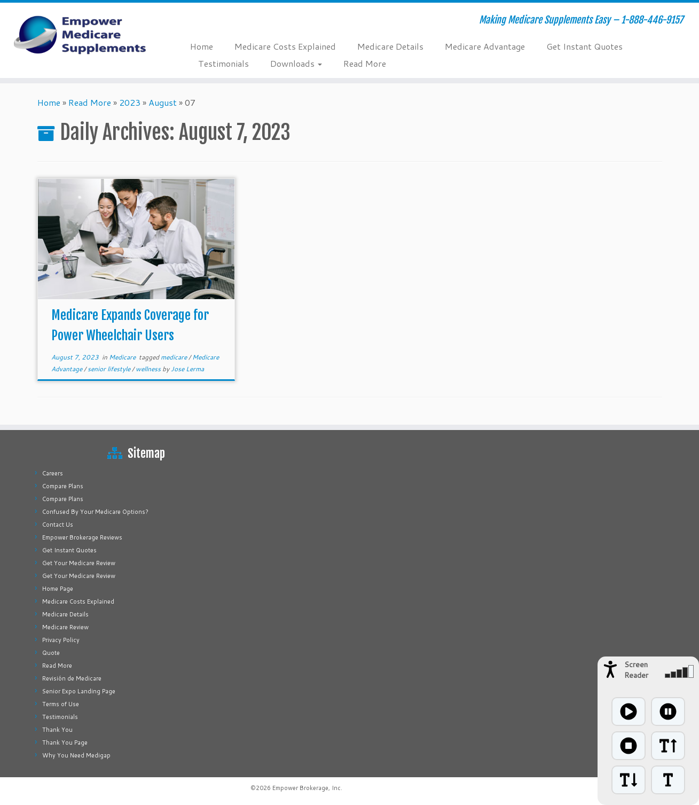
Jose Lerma (187, 368)
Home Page (57, 588)
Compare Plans (62, 486)
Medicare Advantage (485, 46)
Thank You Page (65, 742)
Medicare (123, 357)
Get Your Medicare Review (78, 563)
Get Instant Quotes (584, 46)
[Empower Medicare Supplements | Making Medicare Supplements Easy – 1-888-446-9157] (80, 34)
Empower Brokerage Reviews (82, 537)
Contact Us (57, 524)
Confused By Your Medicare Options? (95, 511)
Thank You (57, 729)
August (162, 102)
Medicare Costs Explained (285, 46)
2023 (129, 102)
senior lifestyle (110, 368)
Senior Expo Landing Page (78, 691)
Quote (51, 652)
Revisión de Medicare (71, 678)
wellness (149, 368)
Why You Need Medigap (76, 755)
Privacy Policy (61, 640)
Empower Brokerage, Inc (306, 788)
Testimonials (223, 63)
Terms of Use (60, 704)
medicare (175, 357)
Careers (52, 473)
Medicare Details (390, 46)
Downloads (296, 63)
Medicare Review (65, 627)
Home (201, 46)
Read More (364, 63)
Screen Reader (636, 670)
